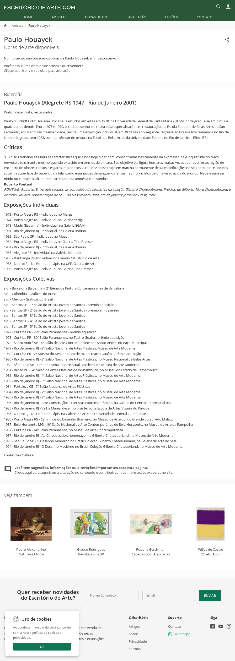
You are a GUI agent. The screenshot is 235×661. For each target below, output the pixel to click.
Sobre (133, 633)
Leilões (171, 17)
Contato (204, 17)
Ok (42, 646)
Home (28, 17)
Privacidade (138, 641)
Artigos (134, 626)
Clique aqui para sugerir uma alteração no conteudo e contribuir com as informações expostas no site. (93, 470)
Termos (135, 648)
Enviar (210, 595)
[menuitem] (28, 17)
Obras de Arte (97, 17)
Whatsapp (179, 633)
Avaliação (137, 17)
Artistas (59, 17)
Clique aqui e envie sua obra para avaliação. (37, 70)
